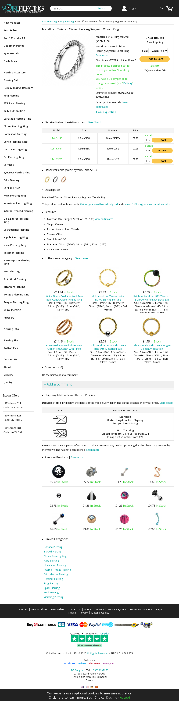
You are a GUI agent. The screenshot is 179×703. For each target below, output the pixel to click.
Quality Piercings (13, 45)
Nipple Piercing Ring (15, 237)
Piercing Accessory (14, 72)
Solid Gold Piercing (14, 279)
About (7, 367)
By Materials (11, 53)
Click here (56, 697)
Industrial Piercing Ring (17, 203)
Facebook (69, 663)
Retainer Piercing (13, 252)
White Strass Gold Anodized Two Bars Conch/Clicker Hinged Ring (64, 298)
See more (81, 258)
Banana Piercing (53, 547)
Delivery (8, 374)
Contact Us (10, 359)
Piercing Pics (10, 340)
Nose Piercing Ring (14, 245)
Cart (162, 8)
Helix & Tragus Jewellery (18, 88)
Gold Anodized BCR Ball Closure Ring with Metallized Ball (108, 347)
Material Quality (100, 612)
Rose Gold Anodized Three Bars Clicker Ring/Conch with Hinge (64, 347)
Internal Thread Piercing (18, 211)
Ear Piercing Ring (13, 157)
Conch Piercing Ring (15, 141)
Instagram (108, 663)
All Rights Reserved (97, 653)
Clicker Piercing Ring (15, 126)
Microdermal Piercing (16, 229)
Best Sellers (10, 30)
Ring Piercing (11, 95)
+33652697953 (99, 670)
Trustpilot (103, 633)
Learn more (92, 449)
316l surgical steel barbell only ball (99, 204)
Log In (133, 8)
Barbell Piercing (52, 551)
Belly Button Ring (14, 111)
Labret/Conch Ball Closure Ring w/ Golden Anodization (152, 347)
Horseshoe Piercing (15, 134)
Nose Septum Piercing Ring (16, 262)
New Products (11, 22)
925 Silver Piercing (14, 103)
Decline (111, 697)
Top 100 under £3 (14, 38)
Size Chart (94, 122)
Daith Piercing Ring (15, 149)
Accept (125, 697)
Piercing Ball (10, 80)
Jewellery (8, 317)
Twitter (82, 663)
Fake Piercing (11, 180)
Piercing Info (11, 329)
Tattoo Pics (10, 348)
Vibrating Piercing (53, 597)
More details (166, 402)
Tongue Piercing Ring (16, 294)
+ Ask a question (106, 112)
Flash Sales (10, 61)
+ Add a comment (58, 384)
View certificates (104, 219)
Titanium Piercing (14, 286)
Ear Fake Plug (11, 188)
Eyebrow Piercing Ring (16, 172)
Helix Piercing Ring (14, 195)
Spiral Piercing (12, 310)
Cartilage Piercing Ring (17, 118)
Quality (8, 382)
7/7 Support (77, 670)
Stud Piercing (11, 271)
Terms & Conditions (141, 609)
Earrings (8, 164)
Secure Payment (117, 609)
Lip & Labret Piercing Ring (15, 220)
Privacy (84, 612)
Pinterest (94, 663)
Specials (23, 609)
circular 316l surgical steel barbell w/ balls (146, 204)
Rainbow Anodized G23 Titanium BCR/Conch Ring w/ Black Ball (151, 298)
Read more (102, 55)
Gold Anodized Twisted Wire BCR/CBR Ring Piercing (108, 298)
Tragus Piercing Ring (16, 302)
